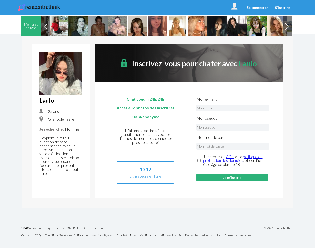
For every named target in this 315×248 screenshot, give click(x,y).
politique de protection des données (233, 158)
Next (287, 26)
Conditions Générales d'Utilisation (66, 235)
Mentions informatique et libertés (160, 235)
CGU (230, 156)
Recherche (191, 235)
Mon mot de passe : (212, 137)
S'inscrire (282, 7)
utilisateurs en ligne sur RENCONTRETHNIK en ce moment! (63, 228)
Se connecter (257, 7)
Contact (26, 235)
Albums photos (211, 235)
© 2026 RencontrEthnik (279, 228)
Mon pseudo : (207, 118)
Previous (45, 26)
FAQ (38, 235)
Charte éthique (126, 235)
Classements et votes (237, 235)
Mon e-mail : (206, 99)
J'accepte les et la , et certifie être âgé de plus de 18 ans (233, 160)
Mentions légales (102, 235)
